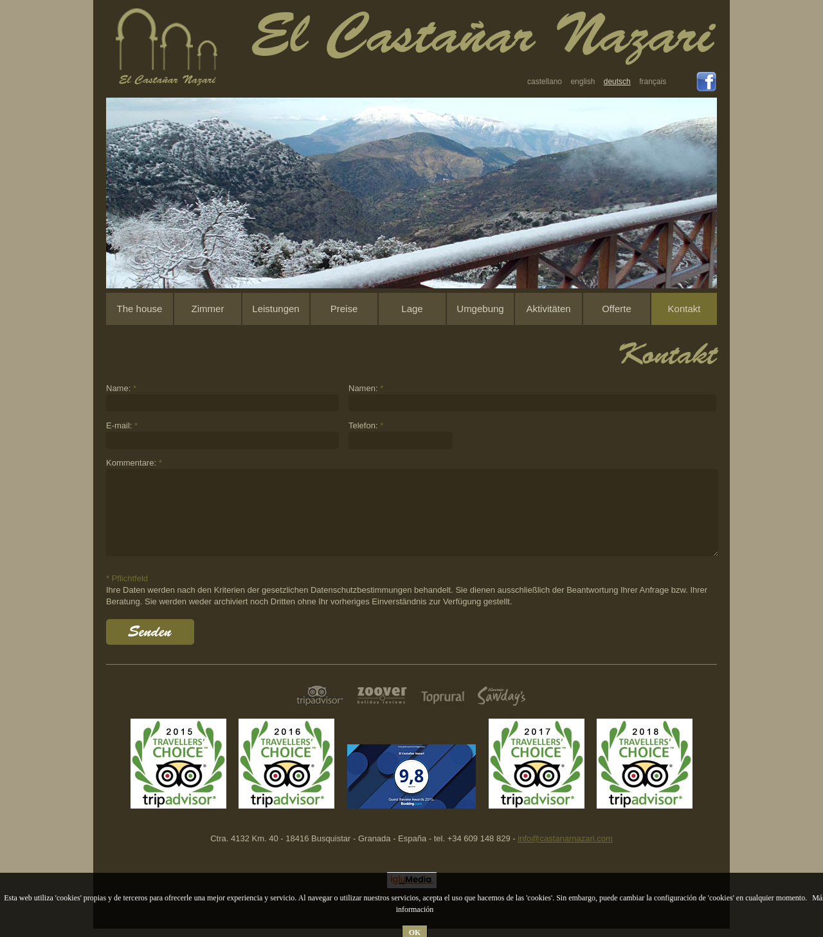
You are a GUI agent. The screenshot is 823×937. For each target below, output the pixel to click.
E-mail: (122, 425)
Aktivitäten (548, 308)
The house (140, 308)
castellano (544, 81)
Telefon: (365, 425)
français (652, 81)
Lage (411, 308)
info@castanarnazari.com (565, 838)
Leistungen (275, 308)
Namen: (365, 388)
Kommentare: (134, 463)
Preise (344, 308)
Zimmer (208, 308)
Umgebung (480, 308)
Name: (121, 388)
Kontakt (684, 308)
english (582, 81)
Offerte (616, 308)
